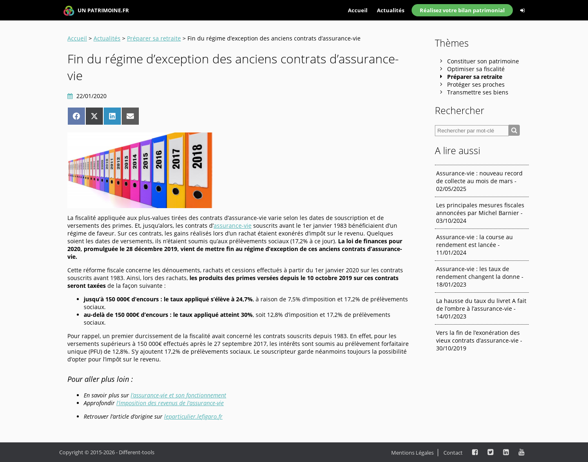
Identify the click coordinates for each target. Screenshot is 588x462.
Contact (453, 452)
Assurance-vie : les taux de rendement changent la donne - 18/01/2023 (479, 276)
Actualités (390, 10)
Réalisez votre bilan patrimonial (462, 10)
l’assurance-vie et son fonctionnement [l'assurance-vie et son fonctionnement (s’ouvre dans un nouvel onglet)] (178, 395)
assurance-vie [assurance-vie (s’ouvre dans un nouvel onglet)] (233, 225)
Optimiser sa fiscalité (476, 69)
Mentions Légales (412, 452)
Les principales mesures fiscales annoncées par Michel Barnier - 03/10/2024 (480, 212)
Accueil (358, 10)
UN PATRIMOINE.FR (96, 11)
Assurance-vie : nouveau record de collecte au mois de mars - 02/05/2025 (479, 181)
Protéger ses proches (476, 84)
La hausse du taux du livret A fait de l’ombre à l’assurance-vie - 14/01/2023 (481, 308)
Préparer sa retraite (154, 38)
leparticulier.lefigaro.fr (193, 416)
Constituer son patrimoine (483, 61)
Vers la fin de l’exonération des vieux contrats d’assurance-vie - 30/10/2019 (479, 340)
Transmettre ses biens (477, 92)
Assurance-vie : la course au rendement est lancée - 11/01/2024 (474, 244)
